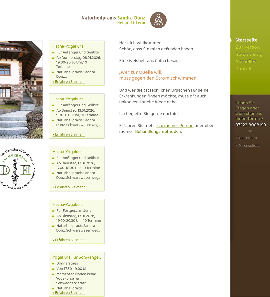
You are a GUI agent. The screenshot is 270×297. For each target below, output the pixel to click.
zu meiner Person (176, 125)
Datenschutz (247, 145)
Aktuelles (245, 61)
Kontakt (244, 69)
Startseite (246, 40)
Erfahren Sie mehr (70, 82)
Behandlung (248, 54)
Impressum (246, 138)
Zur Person (247, 47)
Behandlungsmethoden (158, 131)
